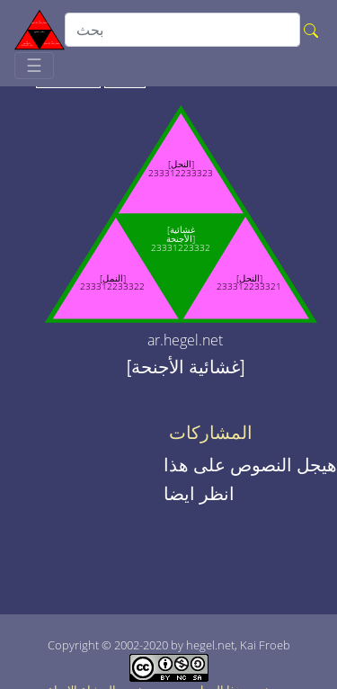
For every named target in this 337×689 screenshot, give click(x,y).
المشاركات (211, 432)
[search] (182, 30)
